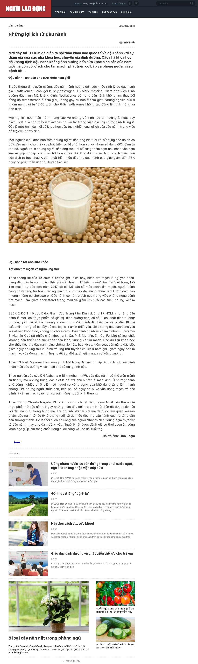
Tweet (18, 442)
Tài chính (93, 12)
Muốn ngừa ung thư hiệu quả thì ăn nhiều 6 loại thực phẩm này (115, 610)
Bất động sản (109, 12)
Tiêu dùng (60, 12)
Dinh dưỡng (16, 25)
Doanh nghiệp (77, 12)
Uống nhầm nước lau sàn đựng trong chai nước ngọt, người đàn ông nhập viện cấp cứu (92, 466)
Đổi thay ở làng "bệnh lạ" (70, 494)
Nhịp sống (126, 12)
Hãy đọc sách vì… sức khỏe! (72, 523)
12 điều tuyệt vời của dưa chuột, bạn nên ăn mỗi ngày (115, 646)
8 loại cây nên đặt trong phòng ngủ (45, 638)
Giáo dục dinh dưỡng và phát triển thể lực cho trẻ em (92, 553)
